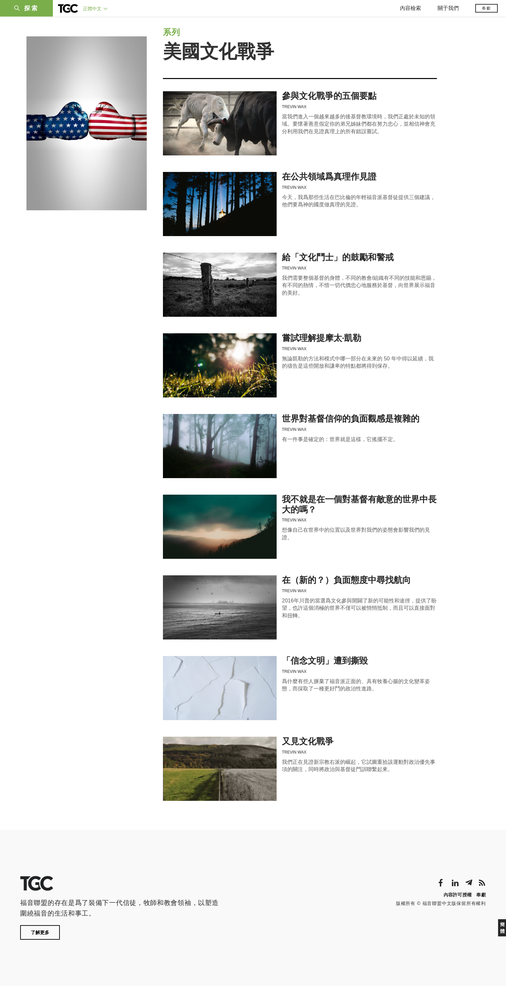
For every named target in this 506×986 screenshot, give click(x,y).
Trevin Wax (294, 106)
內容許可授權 (458, 894)
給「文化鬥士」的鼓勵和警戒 (338, 257)
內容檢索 (410, 8)
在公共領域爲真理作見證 (329, 177)
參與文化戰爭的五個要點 (329, 96)
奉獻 (486, 8)
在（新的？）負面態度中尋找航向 (346, 580)
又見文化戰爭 (307, 741)
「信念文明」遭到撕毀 (325, 661)
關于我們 (448, 8)
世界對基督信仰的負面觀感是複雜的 (350, 419)
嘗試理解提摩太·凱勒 (321, 338)
